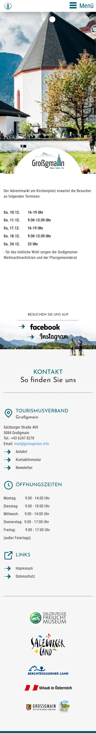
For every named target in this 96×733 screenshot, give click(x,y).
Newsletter (24, 467)
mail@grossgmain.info (31, 443)
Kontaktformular (28, 459)
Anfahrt (21, 451)
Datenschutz (25, 576)
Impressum (24, 568)
